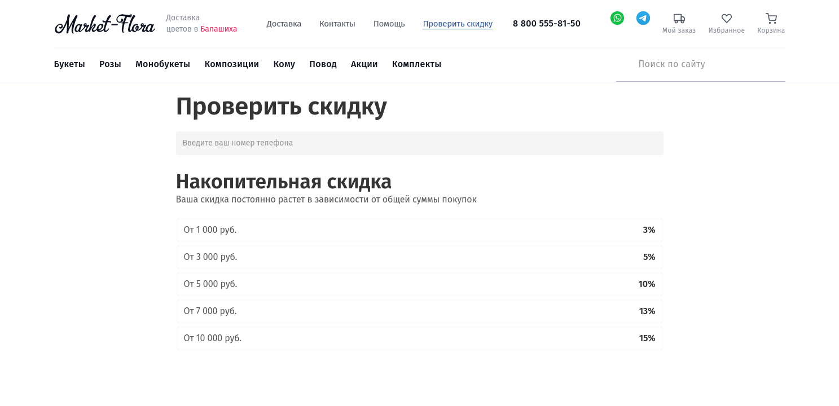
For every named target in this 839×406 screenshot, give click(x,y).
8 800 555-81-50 (547, 23)
